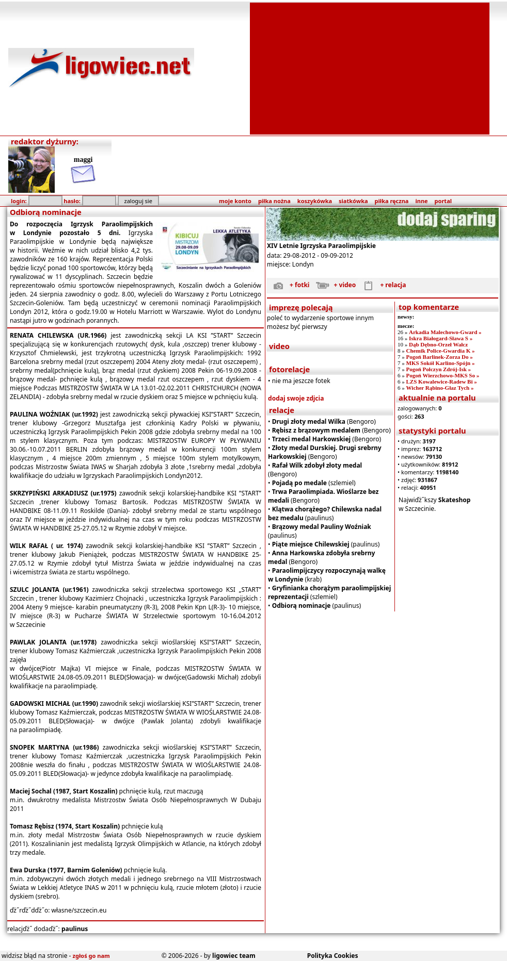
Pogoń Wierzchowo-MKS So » (443, 375)
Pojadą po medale (299, 482)
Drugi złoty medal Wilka (308, 421)
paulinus (74, 928)
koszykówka (314, 201)
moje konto (235, 201)
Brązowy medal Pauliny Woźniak (321, 526)
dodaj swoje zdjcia (296, 398)
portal (443, 201)
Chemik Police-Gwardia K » (440, 350)
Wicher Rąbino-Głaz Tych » (440, 388)
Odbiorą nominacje (301, 605)
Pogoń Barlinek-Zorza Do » (439, 357)
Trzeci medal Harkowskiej (311, 439)
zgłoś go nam (91, 955)
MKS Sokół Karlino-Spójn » (440, 363)
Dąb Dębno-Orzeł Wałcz (438, 344)
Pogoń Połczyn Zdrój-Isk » (438, 369)
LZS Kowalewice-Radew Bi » (441, 381)
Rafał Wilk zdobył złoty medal (317, 465)
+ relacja (381, 284)
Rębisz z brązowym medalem (316, 430)
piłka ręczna (392, 201)
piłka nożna (274, 201)
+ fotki (288, 284)
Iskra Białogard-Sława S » (440, 338)
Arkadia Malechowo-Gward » (445, 332)
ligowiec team (234, 955)
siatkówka (353, 201)
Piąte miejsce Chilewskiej (311, 544)
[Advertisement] (370, 67)
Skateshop (454, 499)
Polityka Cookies (332, 955)
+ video (333, 284)
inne (421, 201)
